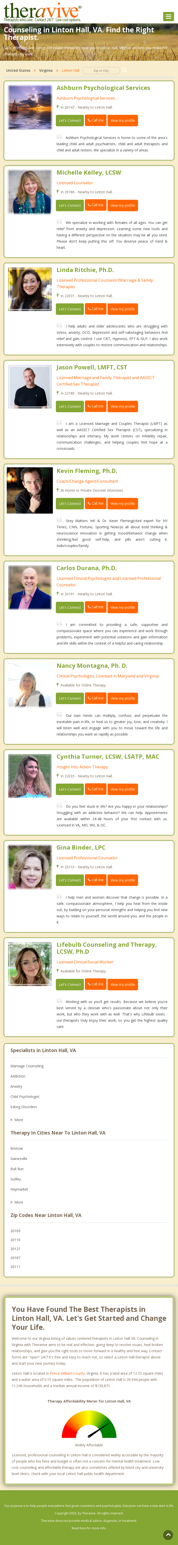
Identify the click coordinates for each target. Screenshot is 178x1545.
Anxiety (16, 1086)
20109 (15, 1230)
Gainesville (18, 1158)
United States (18, 70)
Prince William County (67, 1373)
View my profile (122, 120)
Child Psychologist (24, 1096)
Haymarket (19, 1189)
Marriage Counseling (26, 1066)
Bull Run (17, 1168)
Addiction (17, 1076)
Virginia (46, 70)
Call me (96, 120)
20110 (15, 1239)
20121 (15, 1248)
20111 (15, 1266)
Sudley (15, 1179)
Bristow (16, 1148)
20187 (15, 1257)
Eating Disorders (23, 1106)
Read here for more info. (89, 1528)
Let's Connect (70, 120)
